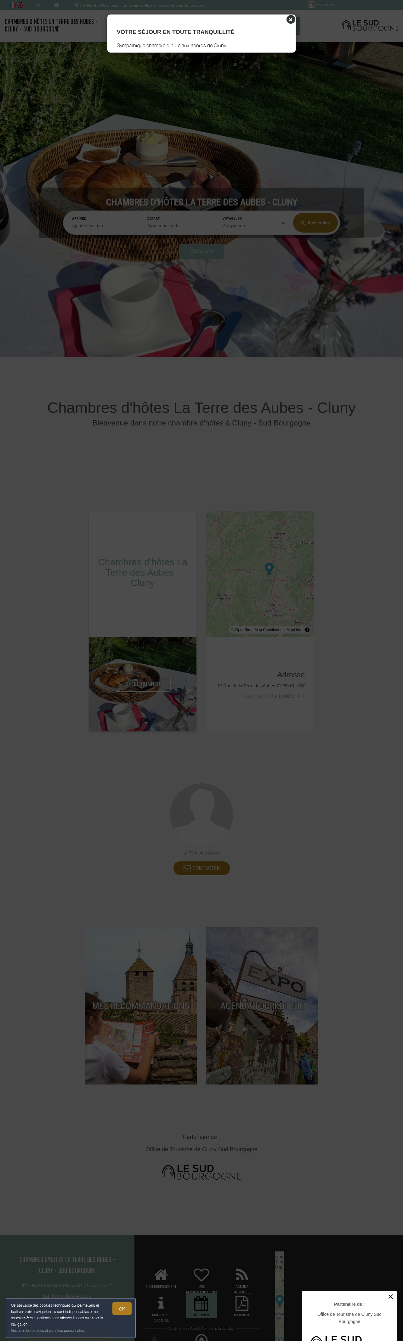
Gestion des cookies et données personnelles (47, 1330)
